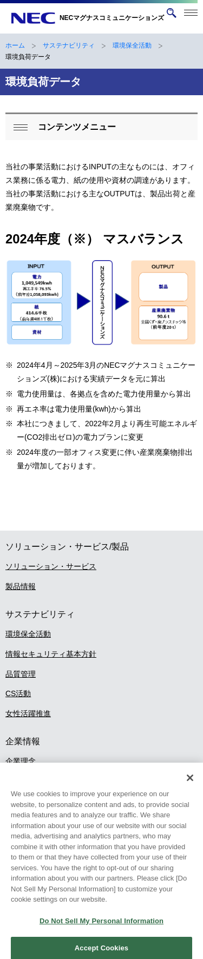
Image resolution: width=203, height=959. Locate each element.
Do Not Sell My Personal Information (101, 926)
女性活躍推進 (28, 713)
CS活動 (18, 693)
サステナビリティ (69, 45)
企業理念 (20, 761)
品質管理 (20, 674)
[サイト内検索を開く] (171, 13)
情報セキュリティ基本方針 (50, 654)
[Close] (190, 784)
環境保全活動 (132, 45)
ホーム (15, 45)
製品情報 (20, 586)
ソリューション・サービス (50, 566)
